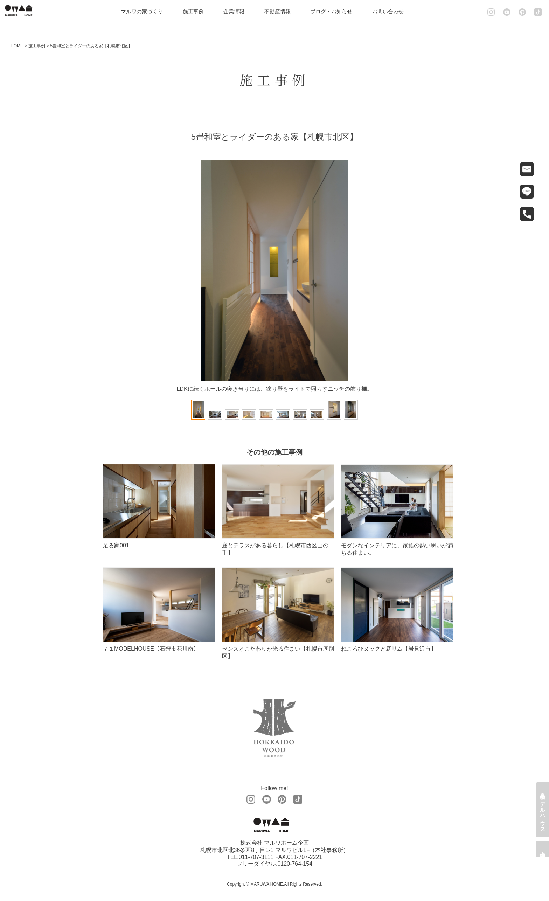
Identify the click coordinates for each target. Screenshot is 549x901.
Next (434, 273)
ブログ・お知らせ (336, 11)
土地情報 (543, 849)
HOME (17, 45)
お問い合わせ (393, 11)
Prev (115, 273)
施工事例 (198, 11)
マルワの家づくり (147, 11)
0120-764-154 (294, 864)
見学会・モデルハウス (543, 809)
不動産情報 (282, 11)
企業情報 (238, 11)
